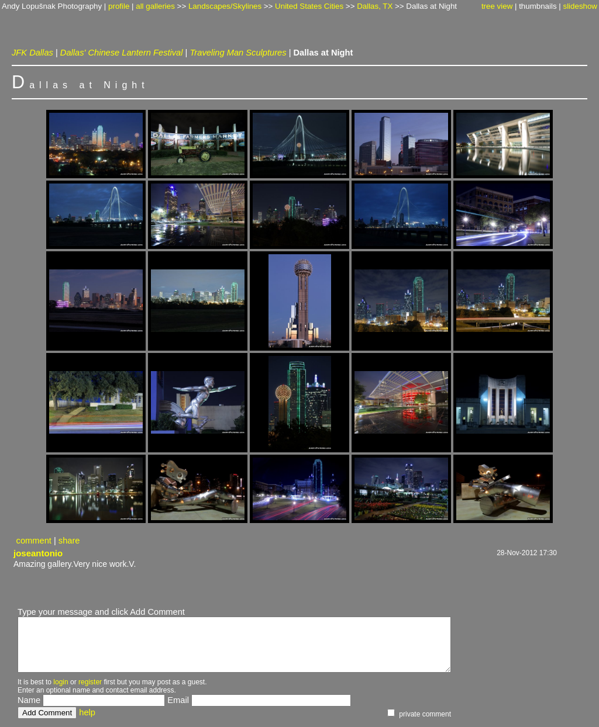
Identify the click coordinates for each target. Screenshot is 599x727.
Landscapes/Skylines (224, 6)
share (69, 540)
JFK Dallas (32, 52)
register (90, 682)
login (60, 682)
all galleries (155, 6)
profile (118, 6)
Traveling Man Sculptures (238, 52)
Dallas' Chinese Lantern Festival (121, 52)
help (87, 712)
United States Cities (309, 6)
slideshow (580, 6)
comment (33, 540)
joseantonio (38, 553)
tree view (496, 6)
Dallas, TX (375, 6)
